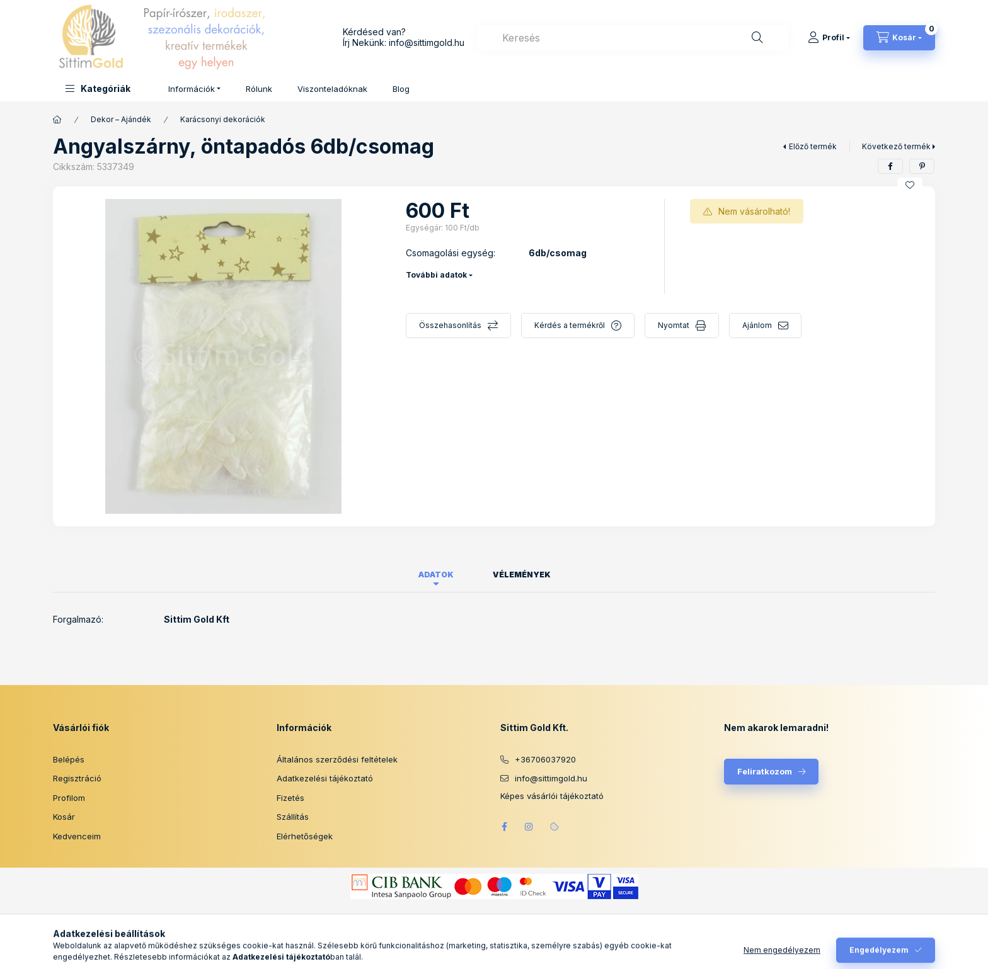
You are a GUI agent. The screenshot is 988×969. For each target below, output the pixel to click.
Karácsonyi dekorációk (222, 119)
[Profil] (829, 37)
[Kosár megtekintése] (899, 37)
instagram (529, 826)
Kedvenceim (77, 836)
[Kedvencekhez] (909, 185)
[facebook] (890, 166)
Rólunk (259, 89)
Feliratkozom (764, 771)
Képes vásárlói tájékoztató (552, 796)
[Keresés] (757, 38)
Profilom (69, 798)
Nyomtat (673, 325)
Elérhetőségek (305, 836)
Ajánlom (757, 325)
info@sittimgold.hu (426, 42)
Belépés (68, 759)
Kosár (64, 817)
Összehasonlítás (450, 325)
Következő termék (896, 146)
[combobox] (632, 37)
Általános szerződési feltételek (337, 759)
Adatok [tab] (436, 574)
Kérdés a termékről (569, 325)
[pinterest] (921, 166)
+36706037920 (545, 759)
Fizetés (290, 798)
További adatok (436, 275)
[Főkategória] (57, 119)
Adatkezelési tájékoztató (325, 778)
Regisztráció (77, 778)
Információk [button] (191, 89)
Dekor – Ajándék (121, 119)
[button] (98, 88)
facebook (504, 826)
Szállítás (293, 817)
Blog (401, 89)
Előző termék (813, 146)
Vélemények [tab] (522, 574)
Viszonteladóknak (332, 89)
